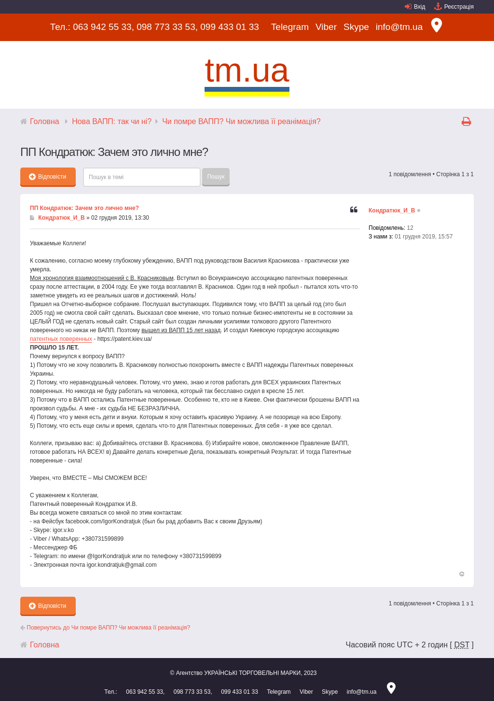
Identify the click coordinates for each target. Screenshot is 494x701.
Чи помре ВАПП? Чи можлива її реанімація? (241, 121)
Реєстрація (459, 6)
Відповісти (47, 176)
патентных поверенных (61, 339)
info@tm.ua (399, 27)
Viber (326, 27)
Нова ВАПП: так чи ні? (111, 121)
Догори (461, 574)
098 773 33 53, (167, 27)
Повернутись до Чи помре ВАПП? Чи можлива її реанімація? (105, 627)
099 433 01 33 (229, 27)
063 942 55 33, (103, 27)
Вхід (419, 6)
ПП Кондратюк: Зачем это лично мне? (84, 208)
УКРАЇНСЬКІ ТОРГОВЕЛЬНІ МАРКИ (252, 673)
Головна (44, 121)
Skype (356, 27)
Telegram (290, 27)
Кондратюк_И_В (61, 217)
